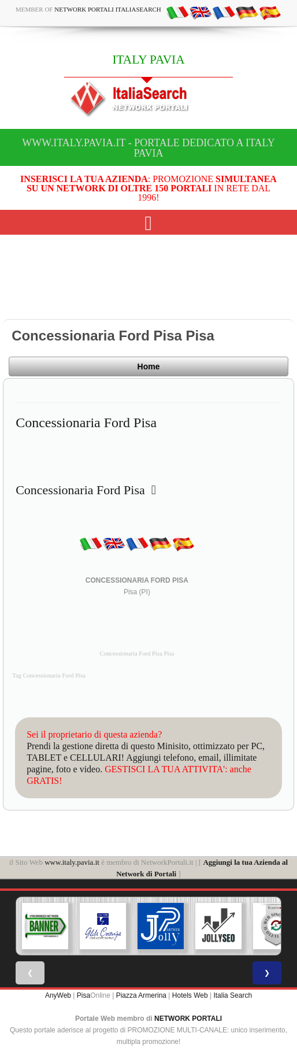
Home (149, 366)
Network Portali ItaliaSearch (107, 9)
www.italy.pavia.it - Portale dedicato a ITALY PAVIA (148, 148)
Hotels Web (190, 995)
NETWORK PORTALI (188, 1018)
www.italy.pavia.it (71, 862)
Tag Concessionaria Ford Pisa (49, 675)
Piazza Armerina (141, 995)
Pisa (83, 995)
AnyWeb (58, 995)
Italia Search (232, 995)
